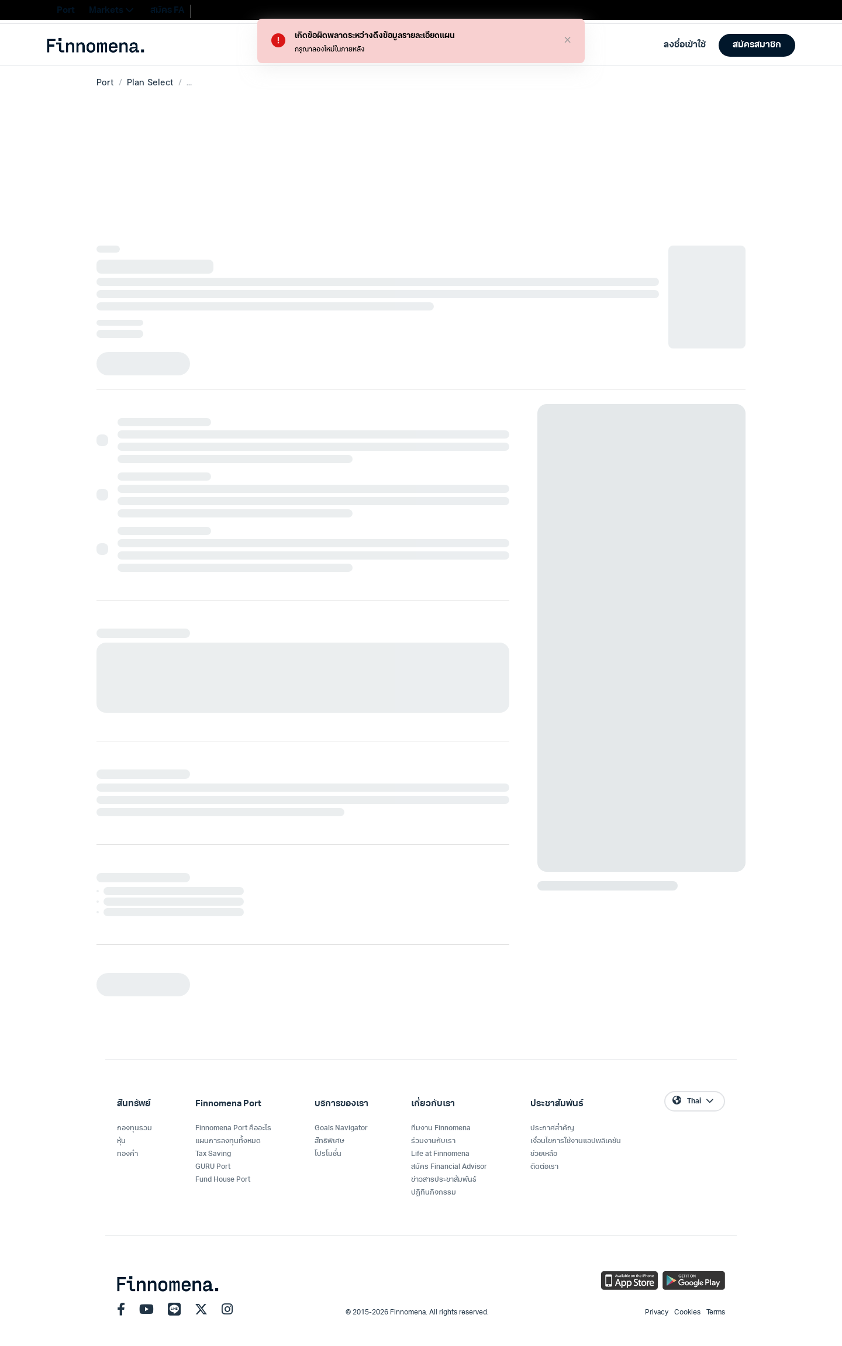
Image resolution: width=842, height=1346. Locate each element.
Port (105, 81)
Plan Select (150, 81)
